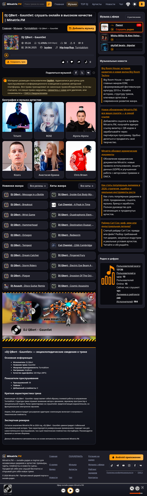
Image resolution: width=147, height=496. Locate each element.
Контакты (93, 477)
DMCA (140, 472)
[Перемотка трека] (52, 55)
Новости (110, 4)
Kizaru (17, 175)
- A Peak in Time (74, 204)
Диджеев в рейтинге (128, 294)
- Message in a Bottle (27, 194)
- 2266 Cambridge (75, 245)
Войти (142, 4)
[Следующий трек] (77, 490)
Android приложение (126, 457)
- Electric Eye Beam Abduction (79, 265)
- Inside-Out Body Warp (76, 194)
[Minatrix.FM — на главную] (12, 4)
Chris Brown (80, 175)
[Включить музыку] (70, 490)
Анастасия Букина (49, 175)
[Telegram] (117, 465)
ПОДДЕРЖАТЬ (76, 456)
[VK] (140, 465)
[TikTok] (111, 465)
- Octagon (21, 235)
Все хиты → (87, 185)
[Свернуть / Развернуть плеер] (141, 487)
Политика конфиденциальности (120, 472)
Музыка (72, 4)
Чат (121, 4)
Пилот (119, 25)
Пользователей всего (128, 266)
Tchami (17, 136)
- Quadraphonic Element (76, 214)
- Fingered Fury (71, 255)
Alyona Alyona (81, 136)
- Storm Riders (23, 265)
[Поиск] (37, 4)
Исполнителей (125, 301)
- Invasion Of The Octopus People (81, 275)
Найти (49, 4)
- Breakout (21, 204)
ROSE (49, 136)
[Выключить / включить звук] (131, 488)
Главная (59, 4)
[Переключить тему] (134, 4)
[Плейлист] (137, 488)
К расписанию (134, 17)
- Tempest (21, 245)
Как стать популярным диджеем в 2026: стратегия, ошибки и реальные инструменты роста (120, 189)
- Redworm (69, 235)
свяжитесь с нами (57, 89)
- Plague (20, 275)
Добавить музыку (81, 28)
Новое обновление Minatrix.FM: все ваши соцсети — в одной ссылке (119, 113)
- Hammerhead (24, 224)
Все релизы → (38, 185)
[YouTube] (123, 465)
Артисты (97, 4)
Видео (52, 469)
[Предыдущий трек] (63, 490)
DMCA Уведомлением (35, 93)
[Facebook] (135, 465)
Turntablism (30, 28)
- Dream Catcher (25, 255)
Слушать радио (125, 29)
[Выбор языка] (128, 4)
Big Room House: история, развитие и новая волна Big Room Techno (120, 72)
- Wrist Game (23, 214)
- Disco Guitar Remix (28, 285)
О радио (53, 464)
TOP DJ (84, 4)
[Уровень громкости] (136, 493)
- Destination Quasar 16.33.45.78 (81, 224)
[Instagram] (129, 465)
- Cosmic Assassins (73, 285)
